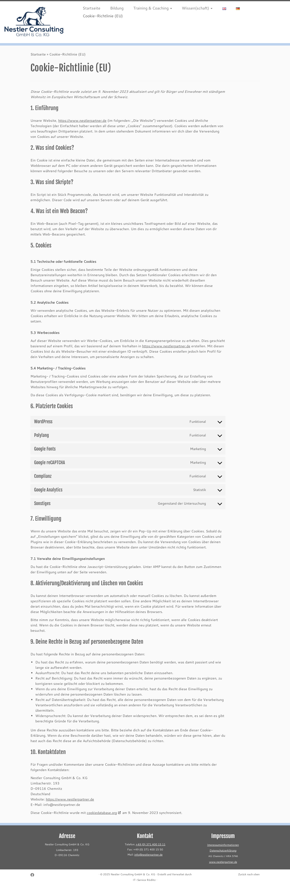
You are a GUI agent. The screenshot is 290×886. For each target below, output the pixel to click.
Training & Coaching (152, 7)
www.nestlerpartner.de (223, 862)
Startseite (91, 7)
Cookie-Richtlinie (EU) (103, 15)
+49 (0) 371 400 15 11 (150, 844)
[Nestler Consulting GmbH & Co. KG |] (34, 22)
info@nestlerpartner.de (148, 854)
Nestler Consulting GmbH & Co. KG (133, 874)
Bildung (117, 7)
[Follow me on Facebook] (33, 874)
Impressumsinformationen (223, 845)
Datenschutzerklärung (223, 850)
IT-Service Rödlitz (144, 880)
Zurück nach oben (249, 874)
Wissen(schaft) (197, 7)
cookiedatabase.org (102, 812)
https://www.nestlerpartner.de (82, 120)
